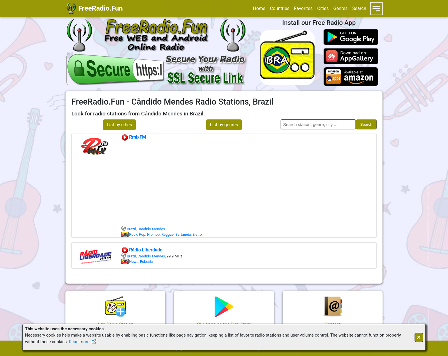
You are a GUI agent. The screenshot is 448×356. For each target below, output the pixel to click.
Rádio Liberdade (142, 250)
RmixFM (133, 137)
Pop (142, 234)
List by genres (224, 124)
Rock (133, 234)
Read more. (80, 341)
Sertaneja (183, 234)
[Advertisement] (248, 183)
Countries (279, 8)
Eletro (197, 234)
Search (359, 8)
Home (259, 8)
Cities (323, 8)
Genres (340, 8)
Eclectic (146, 261)
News (133, 261)
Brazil (131, 229)
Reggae (167, 234)
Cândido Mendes (151, 229)
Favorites (303, 8)
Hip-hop (153, 234)
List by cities (119, 124)
